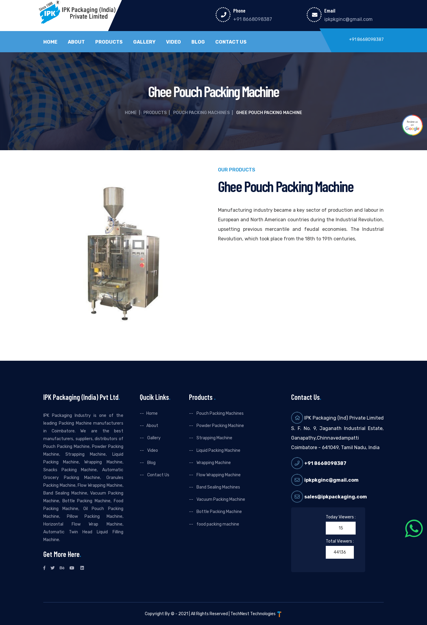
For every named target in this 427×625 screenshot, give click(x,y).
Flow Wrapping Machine (218, 475)
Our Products (236, 170)
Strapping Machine (214, 438)
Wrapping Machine (213, 462)
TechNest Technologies (256, 613)
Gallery (144, 42)
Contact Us (231, 42)
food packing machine (217, 524)
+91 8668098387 (252, 19)
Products (109, 42)
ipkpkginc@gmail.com (348, 19)
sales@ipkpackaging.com (335, 497)
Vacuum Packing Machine (220, 499)
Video (173, 42)
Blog (198, 42)
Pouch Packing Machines (201, 112)
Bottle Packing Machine (219, 511)
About (76, 42)
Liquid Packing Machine (218, 450)
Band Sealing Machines (218, 487)
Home (50, 42)
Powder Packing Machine (220, 425)
